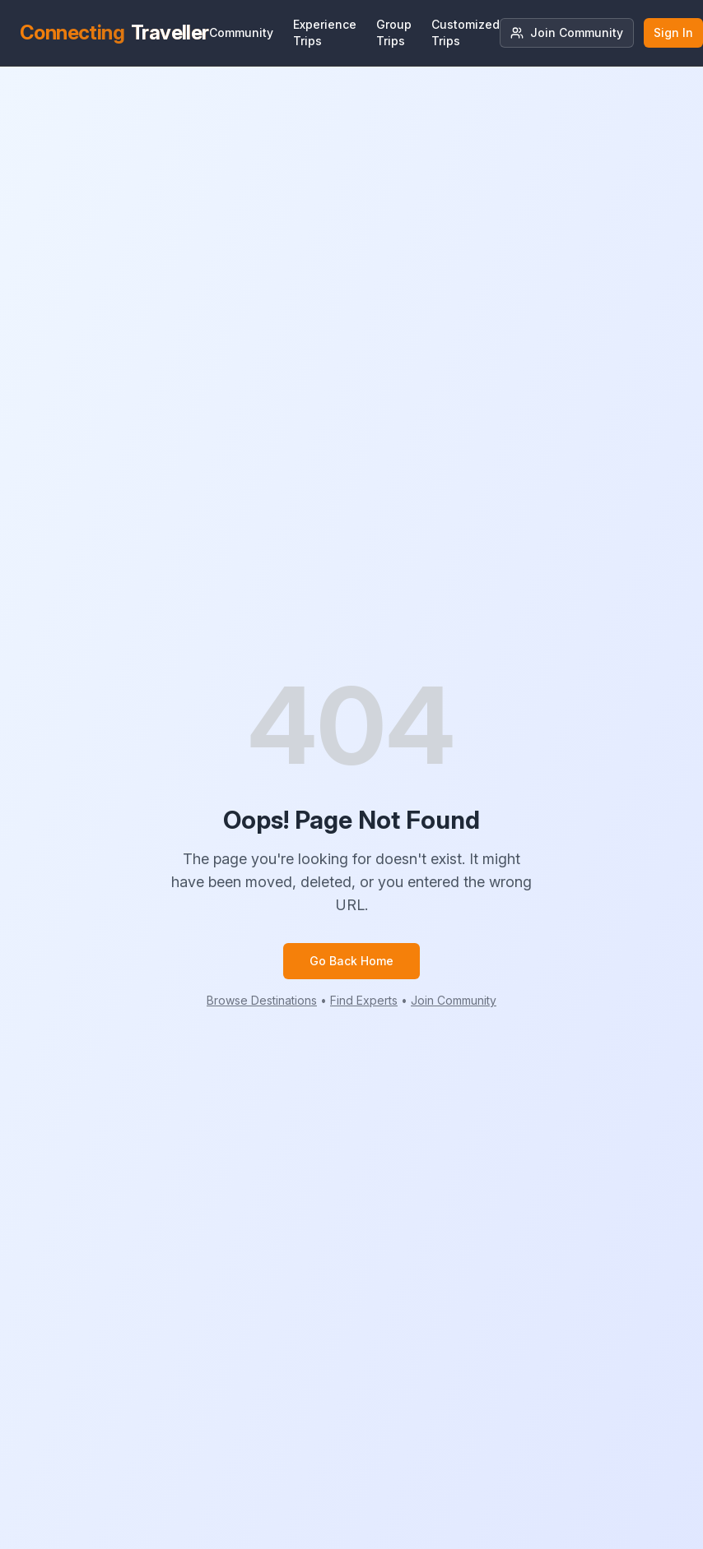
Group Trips (394, 32)
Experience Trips (324, 32)
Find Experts (364, 1000)
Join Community (566, 32)
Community (241, 32)
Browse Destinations (262, 1000)
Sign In (673, 32)
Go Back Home (351, 961)
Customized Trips (465, 32)
